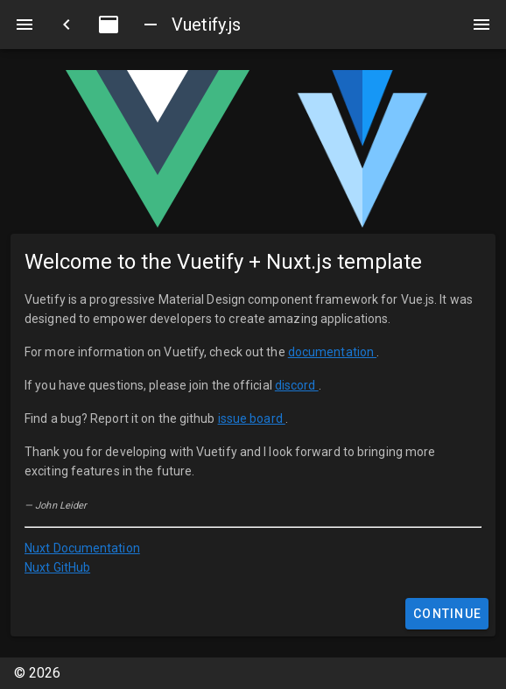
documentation (332, 352)
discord (297, 385)
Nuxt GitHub (57, 567)
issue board (251, 418)
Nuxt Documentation (82, 548)
